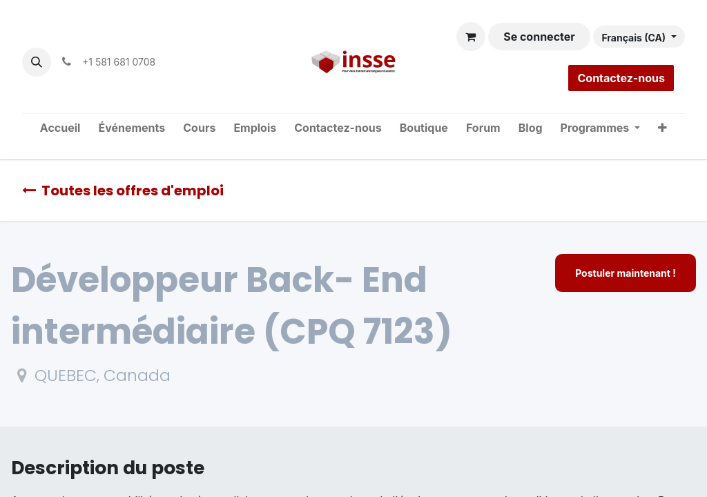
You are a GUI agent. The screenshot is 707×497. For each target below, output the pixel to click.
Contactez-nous (621, 78)
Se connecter (539, 36)
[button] (36, 62)
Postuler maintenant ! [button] (625, 273)
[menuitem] (60, 128)
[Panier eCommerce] (470, 36)
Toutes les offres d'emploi (123, 190)
